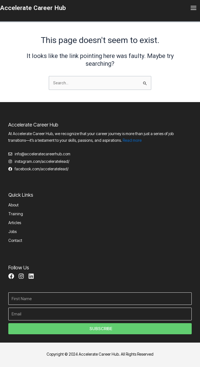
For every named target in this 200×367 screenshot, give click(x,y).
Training (15, 213)
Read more (132, 140)
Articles (14, 222)
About (13, 205)
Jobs (12, 231)
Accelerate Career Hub (33, 8)
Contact (15, 240)
